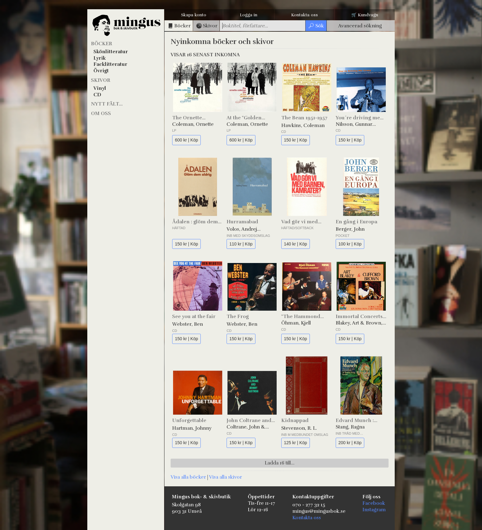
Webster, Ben (187, 324)
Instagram (374, 510)
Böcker (101, 44)
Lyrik (99, 58)
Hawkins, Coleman (303, 125)
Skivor (100, 80)
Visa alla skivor (225, 477)
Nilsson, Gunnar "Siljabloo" (354, 124)
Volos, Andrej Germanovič (242, 229)
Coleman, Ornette (193, 124)
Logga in (248, 15)
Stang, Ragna (350, 427)
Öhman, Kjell (296, 323)
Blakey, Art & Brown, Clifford (359, 323)
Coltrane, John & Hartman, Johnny (246, 427)
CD (97, 95)
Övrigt (101, 71)
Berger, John (350, 229)
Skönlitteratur (110, 52)
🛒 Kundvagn (364, 15)
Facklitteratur (110, 64)
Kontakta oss (304, 15)
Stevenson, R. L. (299, 428)
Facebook (373, 503)
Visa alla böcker (188, 477)
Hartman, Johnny (191, 428)
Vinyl (99, 88)
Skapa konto (193, 15)
